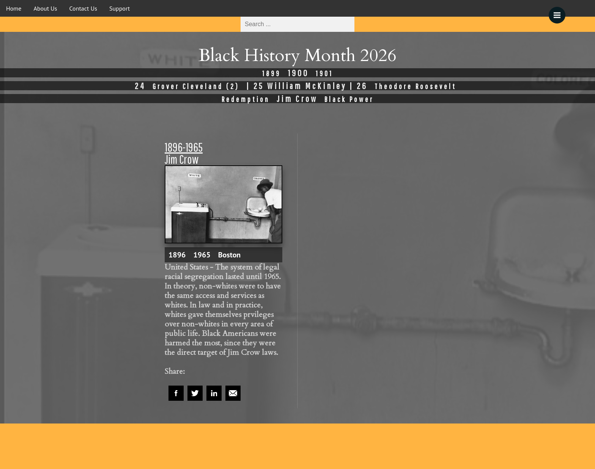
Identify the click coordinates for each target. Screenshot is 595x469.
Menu (559, 11)
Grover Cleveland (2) (196, 86)
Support (119, 8)
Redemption (246, 99)
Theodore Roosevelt (415, 86)
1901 (324, 73)
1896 (177, 255)
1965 (201, 255)
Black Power (349, 99)
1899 (271, 73)
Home (13, 8)
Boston (229, 255)
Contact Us (83, 8)
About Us (45, 8)
